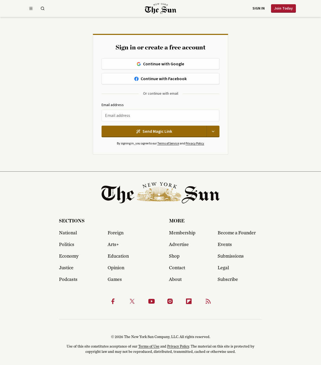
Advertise (179, 244)
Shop (174, 256)
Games (115, 279)
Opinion (116, 268)
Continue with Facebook (160, 79)
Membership (182, 233)
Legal (223, 268)
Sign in (259, 8)
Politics (66, 244)
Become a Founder (237, 233)
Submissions (231, 256)
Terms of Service (168, 143)
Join (283, 8)
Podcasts (68, 279)
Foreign (115, 233)
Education (118, 256)
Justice (66, 268)
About (175, 279)
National (68, 233)
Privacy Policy (195, 143)
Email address (113, 105)
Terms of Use (148, 346)
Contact (177, 268)
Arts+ (113, 244)
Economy (69, 256)
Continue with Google (160, 64)
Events (225, 244)
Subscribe (228, 279)
